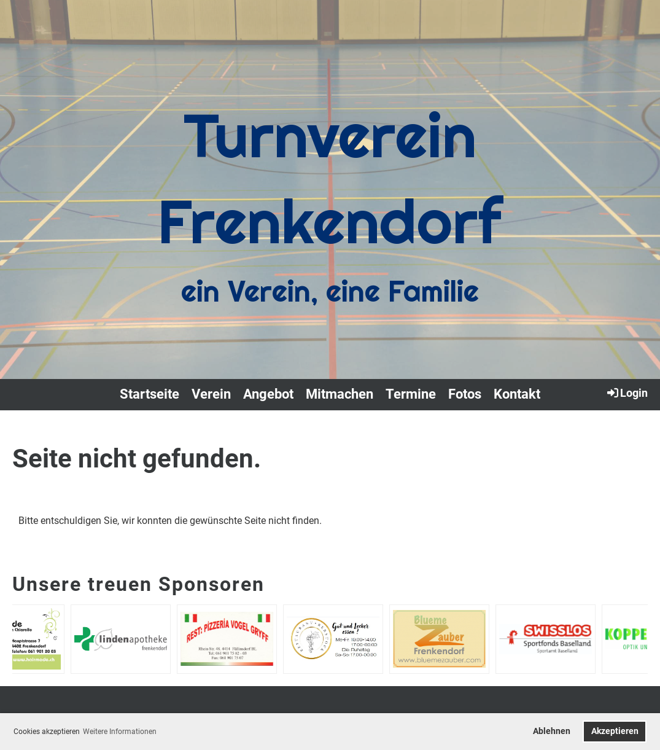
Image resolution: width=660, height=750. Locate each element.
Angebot (268, 394)
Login (626, 392)
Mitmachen (339, 394)
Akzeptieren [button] (615, 731)
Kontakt (517, 394)
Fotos (464, 394)
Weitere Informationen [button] (120, 731)
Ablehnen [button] (551, 731)
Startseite (149, 394)
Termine (411, 394)
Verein (211, 394)
